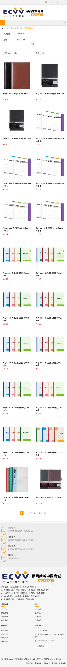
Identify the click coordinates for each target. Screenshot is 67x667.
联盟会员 (38, 620)
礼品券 (54, 663)
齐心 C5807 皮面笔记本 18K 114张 (49, 497)
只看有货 (20, 33)
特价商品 (38, 609)
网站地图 (46, 663)
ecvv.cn (11, 659)
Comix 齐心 (21, 39)
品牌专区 (38, 616)
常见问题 (62, 663)
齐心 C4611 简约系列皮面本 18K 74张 (50, 94)
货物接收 (4, 616)
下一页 (32, 513)
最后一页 (42, 513)
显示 (37, 53)
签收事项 (4, 620)
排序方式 (7, 53)
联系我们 (41, 646)
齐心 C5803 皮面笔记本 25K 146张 (15, 94)
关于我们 (4, 609)
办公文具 (9, 28)
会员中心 (4, 630)
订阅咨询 (4, 641)
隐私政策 (4, 613)
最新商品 (38, 613)
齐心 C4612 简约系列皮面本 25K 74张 (17, 138)
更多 (33, 44)
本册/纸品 (18, 28)
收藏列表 (4, 638)
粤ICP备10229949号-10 (52, 659)
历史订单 (4, 634)
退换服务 (38, 663)
